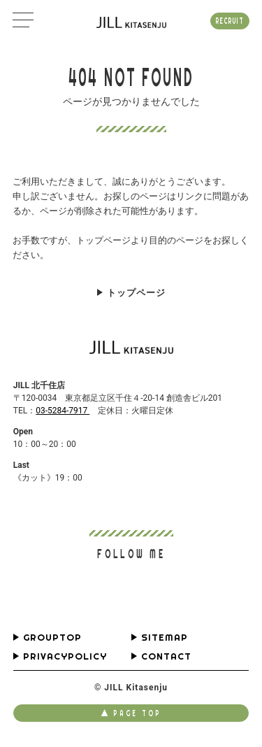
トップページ (136, 292)
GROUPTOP (52, 637)
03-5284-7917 (62, 410)
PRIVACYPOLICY (65, 656)
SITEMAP (164, 637)
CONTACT (166, 656)
